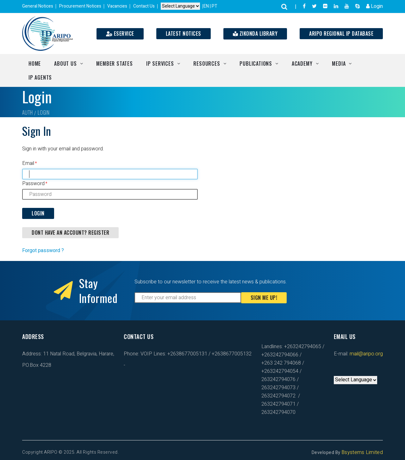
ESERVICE (120, 33)
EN (206, 6)
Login (374, 6)
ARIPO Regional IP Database (341, 33)
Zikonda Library (255, 33)
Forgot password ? (43, 250)
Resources (206, 63)
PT (214, 6)
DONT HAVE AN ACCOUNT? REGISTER (70, 232)
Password (33, 183)
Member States (114, 63)
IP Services (160, 63)
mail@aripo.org (365, 354)
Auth (27, 112)
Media (339, 63)
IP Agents (40, 77)
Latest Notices (183, 33)
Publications (256, 63)
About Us (65, 63)
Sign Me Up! (264, 297)
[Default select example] (180, 6)
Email (28, 163)
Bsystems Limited (362, 452)
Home (34, 63)
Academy (302, 63)
